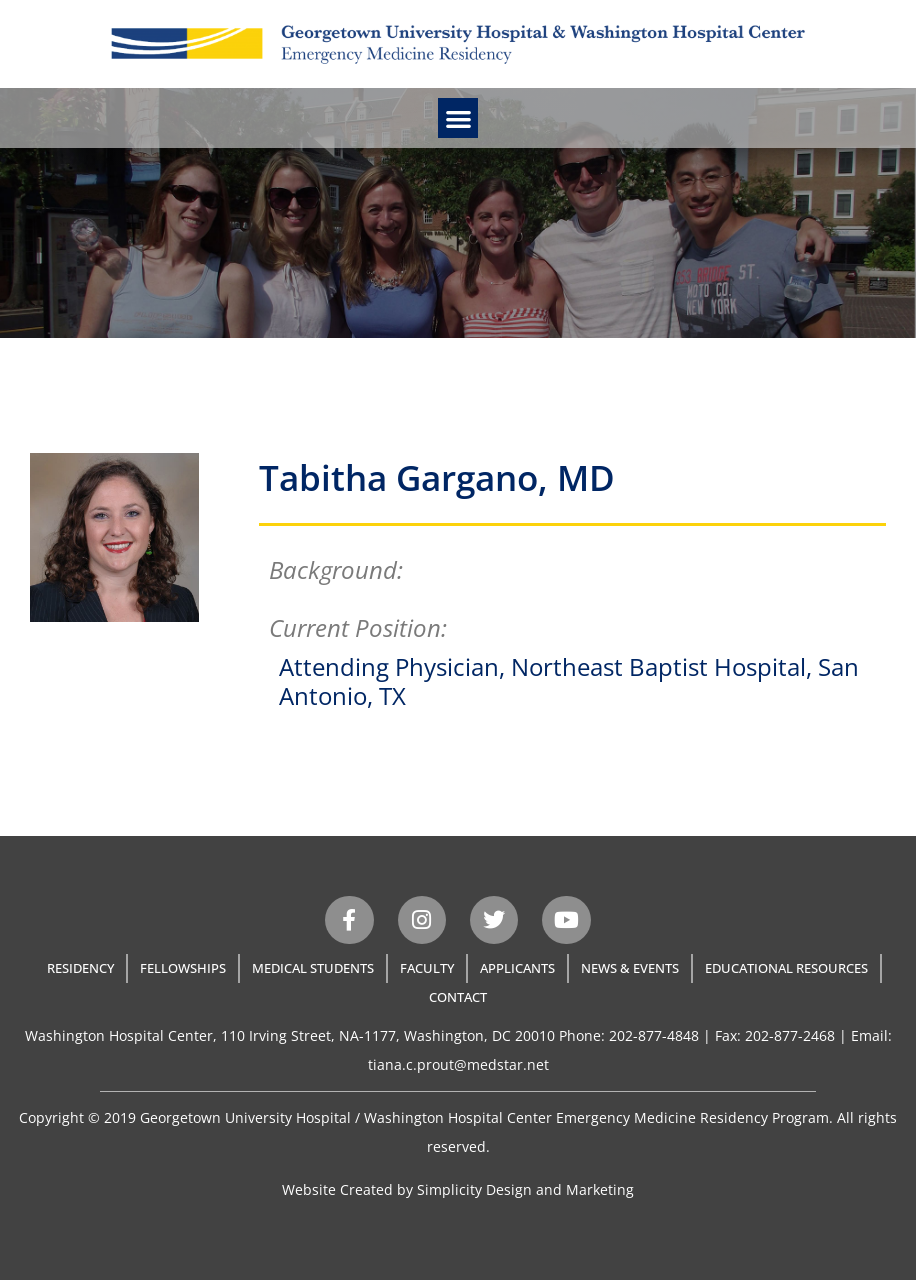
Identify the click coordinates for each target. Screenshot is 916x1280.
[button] (458, 118)
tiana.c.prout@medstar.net (458, 1064)
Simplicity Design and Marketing (525, 1189)
